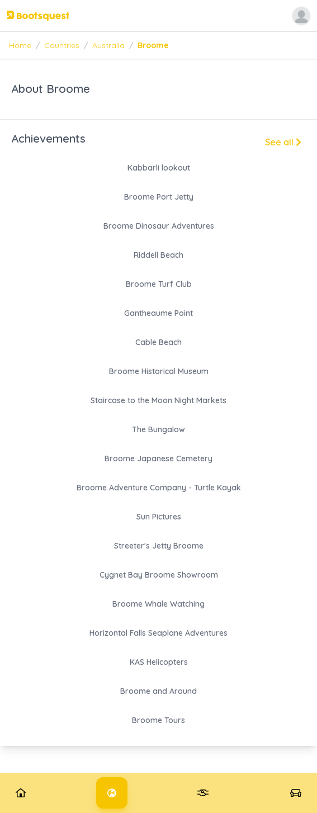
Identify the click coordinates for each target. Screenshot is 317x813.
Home (20, 45)
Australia (108, 45)
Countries (61, 45)
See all (283, 142)
